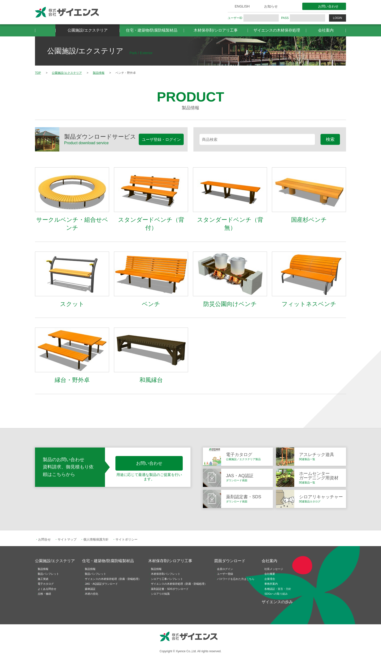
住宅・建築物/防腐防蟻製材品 (151, 30)
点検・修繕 (44, 593)
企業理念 (269, 578)
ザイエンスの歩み (277, 602)
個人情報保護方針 (96, 539)
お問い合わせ (328, 6)
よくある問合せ (47, 588)
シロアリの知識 (160, 593)
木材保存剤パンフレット (165, 573)
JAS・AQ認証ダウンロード (101, 583)
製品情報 (43, 568)
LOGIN (337, 18)
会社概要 (269, 573)
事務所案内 (271, 583)
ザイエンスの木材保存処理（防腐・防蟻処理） (113, 578)
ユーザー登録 (225, 573)
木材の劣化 (91, 593)
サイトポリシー (126, 539)
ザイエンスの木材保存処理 (276, 30)
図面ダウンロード (229, 561)
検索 (330, 139)
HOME (45, 30)
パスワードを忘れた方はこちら (235, 578)
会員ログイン (225, 568)
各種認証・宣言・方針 (277, 588)
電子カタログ (46, 583)
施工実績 (43, 578)
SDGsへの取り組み (275, 593)
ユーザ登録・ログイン (161, 139)
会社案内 (326, 30)
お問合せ (44, 539)
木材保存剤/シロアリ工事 (215, 30)
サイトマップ (67, 539)
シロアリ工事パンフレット (167, 578)
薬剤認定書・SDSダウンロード (170, 588)
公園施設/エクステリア (87, 30)
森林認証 (90, 588)
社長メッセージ (273, 568)
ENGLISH (242, 6)
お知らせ (271, 6)
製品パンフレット (48, 573)
